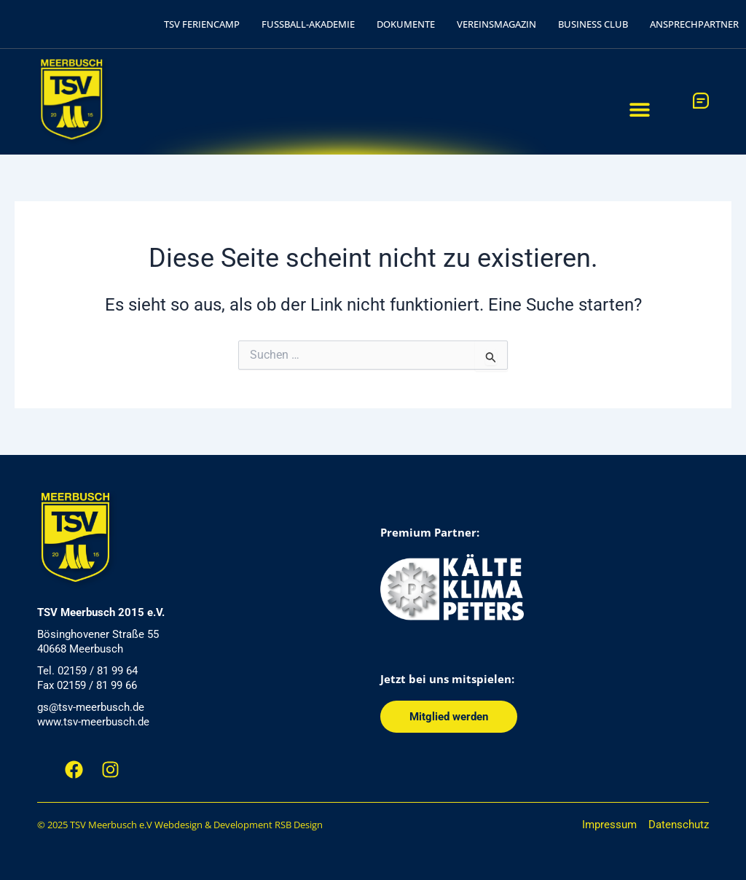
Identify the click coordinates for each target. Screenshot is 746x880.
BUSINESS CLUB (593, 24)
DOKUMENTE (406, 24)
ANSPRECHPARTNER (694, 24)
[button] (640, 109)
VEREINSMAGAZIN (496, 24)
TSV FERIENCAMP (202, 24)
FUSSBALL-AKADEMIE (308, 24)
